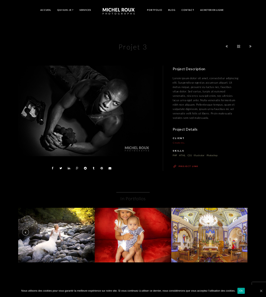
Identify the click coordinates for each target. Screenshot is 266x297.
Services (85, 10)
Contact (187, 10)
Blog (171, 10)
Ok (241, 290)
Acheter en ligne (212, 10)
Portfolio (154, 10)
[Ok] (261, 291)
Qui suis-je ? (65, 10)
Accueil (45, 10)
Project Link (188, 166)
